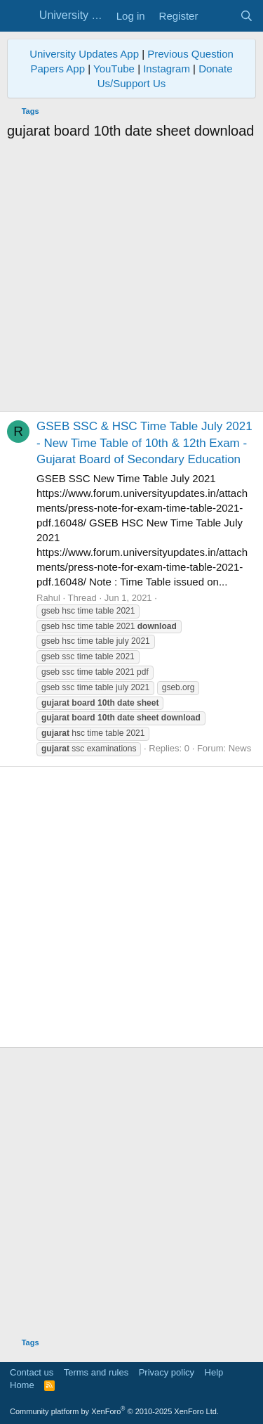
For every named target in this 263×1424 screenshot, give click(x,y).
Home (22, 1385)
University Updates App (84, 54)
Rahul (48, 598)
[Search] (246, 16)
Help (214, 1372)
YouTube (114, 69)
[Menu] (19, 16)
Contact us (31, 1372)
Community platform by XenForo (114, 1411)
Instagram (166, 69)
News (240, 748)
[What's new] (218, 16)
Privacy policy (166, 1372)
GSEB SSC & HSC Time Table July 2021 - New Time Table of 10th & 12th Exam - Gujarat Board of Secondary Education (144, 443)
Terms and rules (96, 1372)
